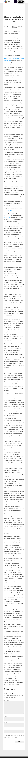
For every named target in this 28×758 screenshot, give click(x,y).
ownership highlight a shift (11, 211)
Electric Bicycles (14, 13)
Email (5, 722)
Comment (7, 700)
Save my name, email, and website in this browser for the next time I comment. (14, 737)
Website (6, 729)
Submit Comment (20, 741)
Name (6, 716)
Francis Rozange (10, 26)
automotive (7, 217)
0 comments (14, 27)
